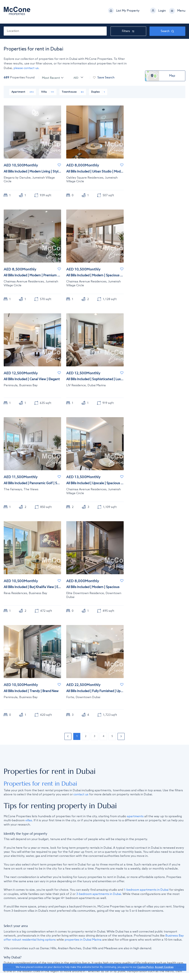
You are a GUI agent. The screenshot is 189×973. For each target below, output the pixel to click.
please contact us (26, 68)
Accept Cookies (164, 967)
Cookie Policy (145, 967)
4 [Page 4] (103, 736)
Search (167, 31)
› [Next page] (121, 736)
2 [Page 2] (85, 736)
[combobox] (55, 31)
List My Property (128, 11)
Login (162, 11)
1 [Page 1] (77, 736)
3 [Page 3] (94, 736)
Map (172, 76)
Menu (181, 11)
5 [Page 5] (112, 736)
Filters (128, 31)
